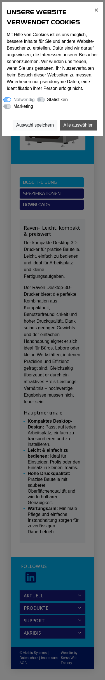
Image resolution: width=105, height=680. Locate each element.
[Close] (96, 10)
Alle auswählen (78, 125)
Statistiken (57, 99)
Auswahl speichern (35, 125)
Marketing (23, 106)
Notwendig (24, 99)
